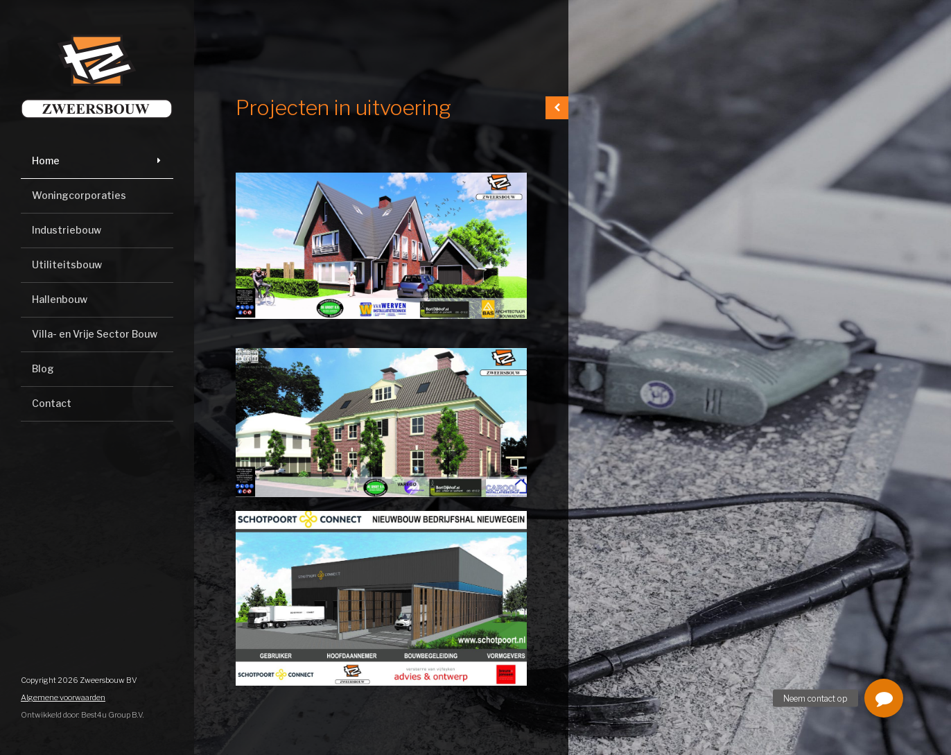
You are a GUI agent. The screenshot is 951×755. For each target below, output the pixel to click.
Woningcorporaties (79, 195)
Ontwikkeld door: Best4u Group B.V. (82, 715)
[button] (883, 698)
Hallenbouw (59, 299)
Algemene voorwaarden (63, 697)
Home (46, 160)
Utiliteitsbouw (67, 264)
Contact (51, 403)
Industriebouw (66, 230)
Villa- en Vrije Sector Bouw (94, 334)
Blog (43, 368)
